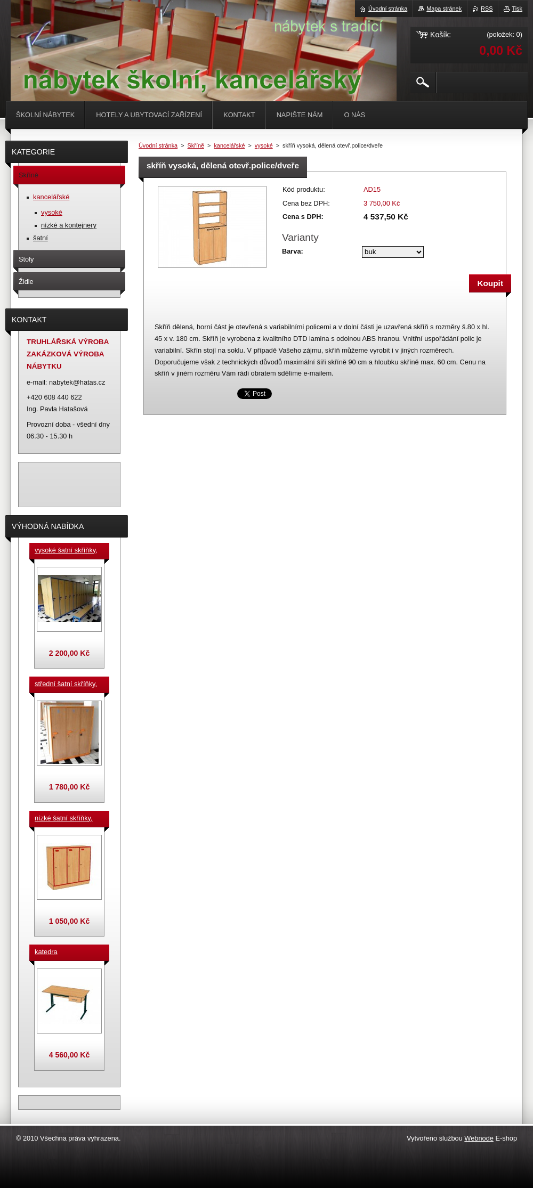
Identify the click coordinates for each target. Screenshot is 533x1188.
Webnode (479, 1138)
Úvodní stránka (158, 145)
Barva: (292, 251)
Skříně (196, 145)
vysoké (264, 145)
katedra (46, 952)
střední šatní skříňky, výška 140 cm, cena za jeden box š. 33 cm (68, 684)
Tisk (517, 8)
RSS (486, 8)
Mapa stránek (444, 8)
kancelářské (229, 145)
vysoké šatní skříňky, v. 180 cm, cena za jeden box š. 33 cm (66, 551)
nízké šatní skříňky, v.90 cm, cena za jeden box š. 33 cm (64, 819)
